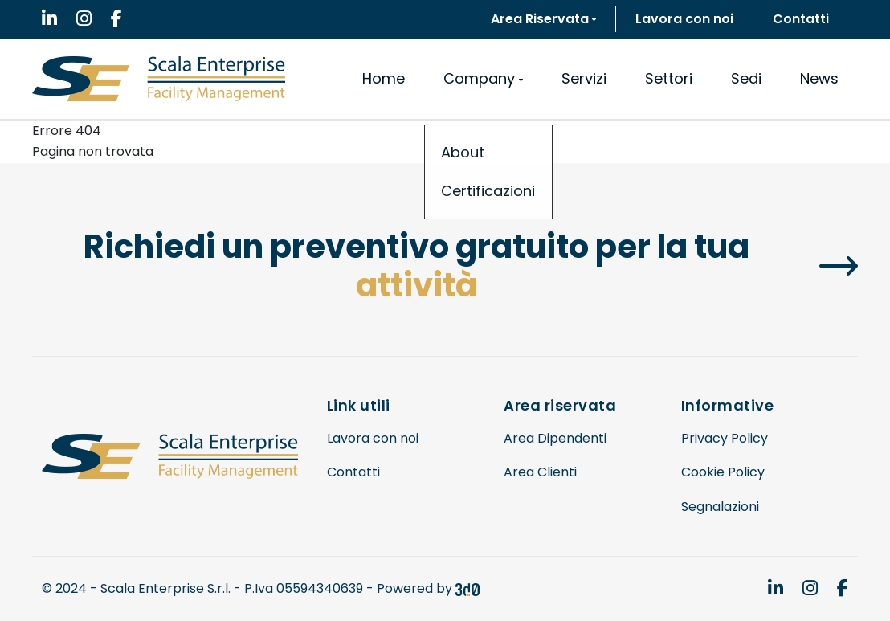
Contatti (801, 19)
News (819, 78)
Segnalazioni (720, 506)
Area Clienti (540, 472)
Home (383, 78)
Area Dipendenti (555, 438)
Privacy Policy (724, 438)
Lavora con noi (684, 19)
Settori (668, 78)
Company (483, 78)
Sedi (746, 78)
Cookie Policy (723, 472)
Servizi (583, 78)
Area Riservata (543, 19)
